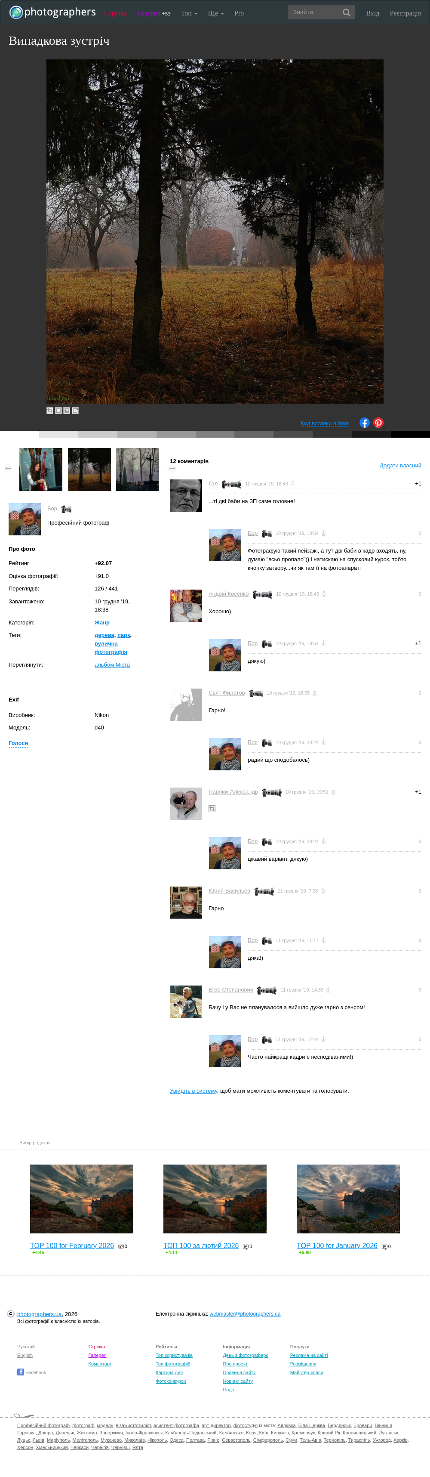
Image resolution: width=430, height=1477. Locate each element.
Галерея (154, 13)
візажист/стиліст (133, 1425)
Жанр (102, 622)
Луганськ (388, 1432)
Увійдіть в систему (193, 1091)
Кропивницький (359, 1432)
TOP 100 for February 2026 (72, 1245)
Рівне (213, 1440)
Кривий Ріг (329, 1432)
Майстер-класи (306, 1372)
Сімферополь (268, 1440)
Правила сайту (239, 1372)
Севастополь (236, 1440)
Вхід (373, 13)
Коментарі (100, 1363)
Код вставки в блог (325, 423)
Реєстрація (405, 13)
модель (105, 1425)
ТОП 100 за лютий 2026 (201, 1245)
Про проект (235, 1363)
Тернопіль (335, 1440)
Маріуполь (58, 1440)
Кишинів (280, 1432)
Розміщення (303, 1363)
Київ (263, 1432)
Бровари (362, 1425)
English (25, 1355)
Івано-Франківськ (144, 1432)
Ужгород (382, 1440)
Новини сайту (238, 1381)
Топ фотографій (173, 1363)
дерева (104, 635)
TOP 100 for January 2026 (337, 1245)
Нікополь (157, 1440)
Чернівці (120, 1447)
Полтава (195, 1440)
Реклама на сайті (309, 1355)
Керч (251, 1432)
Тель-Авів (310, 1440)
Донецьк (64, 1432)
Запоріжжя (111, 1432)
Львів (38, 1440)
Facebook (31, 1372)
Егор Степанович (231, 989)
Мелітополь (85, 1440)
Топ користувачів (174, 1355)
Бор (52, 508)
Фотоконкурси (171, 1381)
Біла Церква (311, 1425)
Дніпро (45, 1432)
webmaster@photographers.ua (245, 1314)
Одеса (176, 1440)
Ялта (137, 1447)
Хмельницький (52, 1447)
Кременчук (303, 1432)
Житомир (87, 1432)
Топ (189, 13)
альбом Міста (112, 664)
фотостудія (245, 1425)
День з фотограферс (245, 1355)
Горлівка (26, 1432)
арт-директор (216, 1425)
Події (228, 1389)
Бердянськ (339, 1425)
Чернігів (99, 1447)
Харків (400, 1440)
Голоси (18, 743)
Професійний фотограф (43, 1425)
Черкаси (80, 1447)
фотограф (83, 1425)
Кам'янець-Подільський (190, 1432)
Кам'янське (231, 1432)
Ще (216, 13)
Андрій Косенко (229, 593)
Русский (26, 1346)
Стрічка (115, 13)
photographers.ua (39, 1314)
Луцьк (23, 1440)
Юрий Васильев (229, 890)
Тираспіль (359, 1440)
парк (123, 635)
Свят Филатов (227, 692)
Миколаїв (134, 1440)
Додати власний (400, 465)
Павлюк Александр (233, 791)
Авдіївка (287, 1425)
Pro (239, 13)
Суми (291, 1440)
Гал (213, 483)
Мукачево (111, 1440)
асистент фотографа (176, 1425)
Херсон (25, 1447)
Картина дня (169, 1372)
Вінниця (383, 1425)
